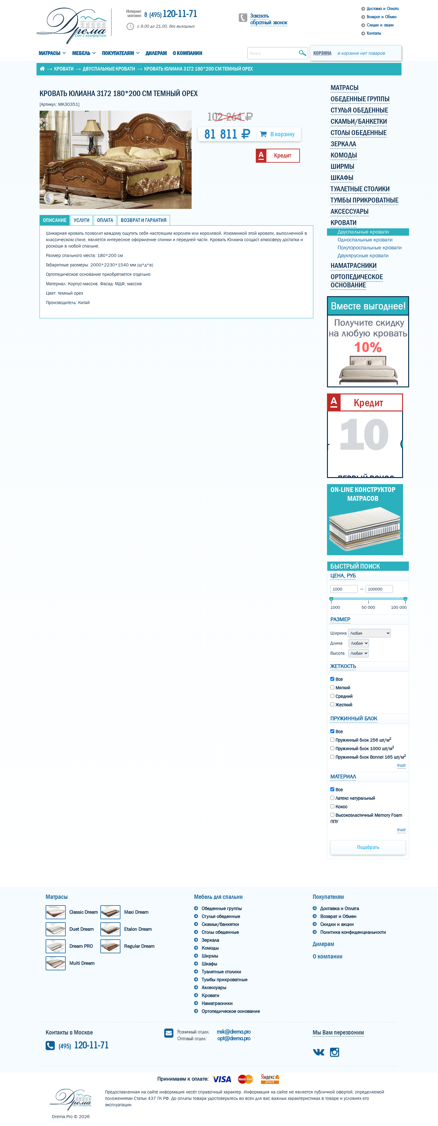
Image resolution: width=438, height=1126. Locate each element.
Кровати (64, 68)
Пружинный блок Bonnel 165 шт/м (368, 757)
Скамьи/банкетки (220, 924)
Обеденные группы (222, 908)
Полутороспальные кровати (370, 247)
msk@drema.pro (234, 1031)
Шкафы (209, 964)
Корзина (322, 53)
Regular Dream (139, 946)
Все (336, 679)
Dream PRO (81, 946)
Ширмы (210, 956)
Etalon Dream (138, 929)
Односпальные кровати (365, 239)
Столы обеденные (220, 932)
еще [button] (401, 765)
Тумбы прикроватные (224, 979)
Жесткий (341, 705)
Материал (343, 776)
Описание (54, 220)
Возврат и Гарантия (144, 220)
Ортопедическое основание (231, 1011)
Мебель (81, 53)
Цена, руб (343, 575)
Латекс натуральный (352, 798)
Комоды (210, 948)
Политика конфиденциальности (353, 932)
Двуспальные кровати (109, 68)
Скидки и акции (380, 25)
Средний (341, 696)
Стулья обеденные (221, 916)
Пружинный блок (353, 718)
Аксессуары (214, 987)
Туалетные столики (221, 971)
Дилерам (156, 53)
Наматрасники (217, 1003)
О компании (187, 53)
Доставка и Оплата (382, 8)
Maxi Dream (136, 912)
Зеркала (210, 940)
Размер (340, 619)
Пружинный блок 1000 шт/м (362, 748)
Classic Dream (83, 912)
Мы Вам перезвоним (338, 1032)
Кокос (338, 807)
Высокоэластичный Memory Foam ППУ (366, 818)
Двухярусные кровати (363, 255)
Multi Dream (82, 963)
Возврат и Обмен (381, 16)
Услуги (81, 220)
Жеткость (343, 666)
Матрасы (49, 53)
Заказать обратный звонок (268, 19)
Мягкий (340, 688)
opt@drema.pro (233, 1038)
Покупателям (118, 53)
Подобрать (368, 847)
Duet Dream (81, 929)
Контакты (374, 33)
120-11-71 (170, 14)
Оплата (105, 220)
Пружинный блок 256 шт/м (360, 739)
